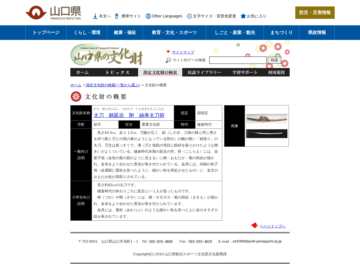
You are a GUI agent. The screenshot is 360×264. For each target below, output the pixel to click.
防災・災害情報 (315, 12)
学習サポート (244, 72)
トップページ (45, 32)
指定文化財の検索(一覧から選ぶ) (112, 85)
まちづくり (281, 32)
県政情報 (317, 32)
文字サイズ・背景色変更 (214, 16)
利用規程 (276, 72)
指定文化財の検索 (160, 72)
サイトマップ (183, 52)
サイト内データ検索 (189, 60)
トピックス (116, 72)
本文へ (105, 16)
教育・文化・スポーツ (174, 32)
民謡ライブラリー (204, 72)
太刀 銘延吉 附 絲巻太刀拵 (129, 115)
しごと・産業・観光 (235, 32)
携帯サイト (131, 16)
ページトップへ (272, 226)
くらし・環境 (86, 32)
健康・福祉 (125, 32)
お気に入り (257, 16)
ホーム (82, 72)
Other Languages (167, 16)
